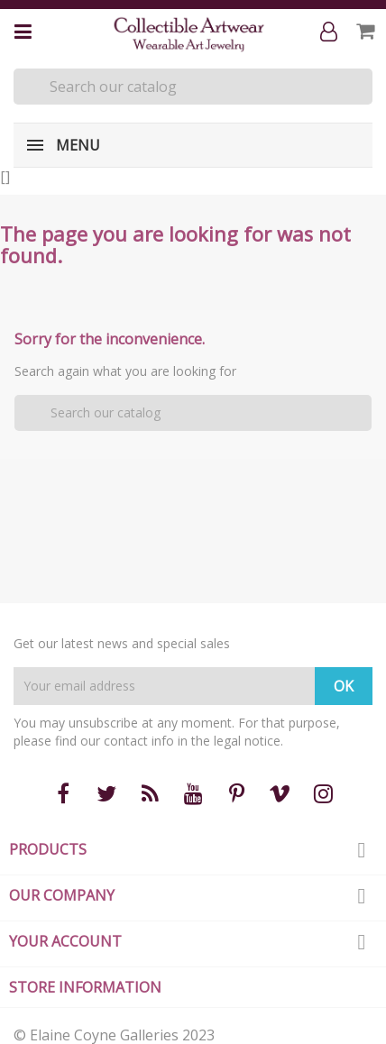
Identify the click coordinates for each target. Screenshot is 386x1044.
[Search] (193, 87)
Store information (85, 987)
